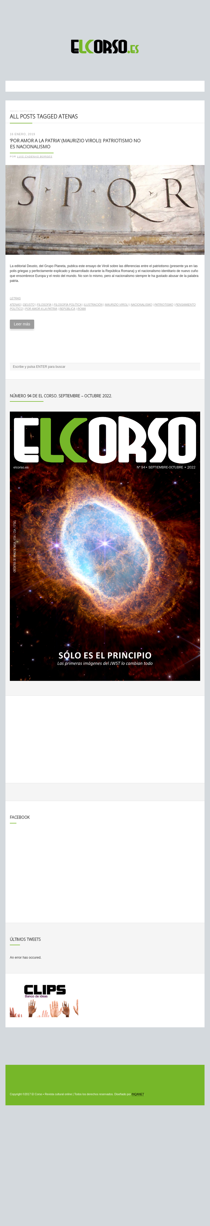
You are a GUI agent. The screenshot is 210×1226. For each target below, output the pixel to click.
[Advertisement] (105, 17)
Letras (15, 298)
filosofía (44, 304)
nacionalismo (141, 304)
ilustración (93, 304)
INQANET (138, 1094)
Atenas (15, 304)
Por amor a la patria (41, 308)
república (67, 308)
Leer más (22, 324)
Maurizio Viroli (117, 304)
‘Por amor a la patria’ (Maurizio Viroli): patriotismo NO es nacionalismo (75, 143)
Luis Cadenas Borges (34, 156)
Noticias (26, 110)
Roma (81, 308)
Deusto (28, 304)
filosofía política (67, 304)
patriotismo (163, 304)
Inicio (14, 110)
